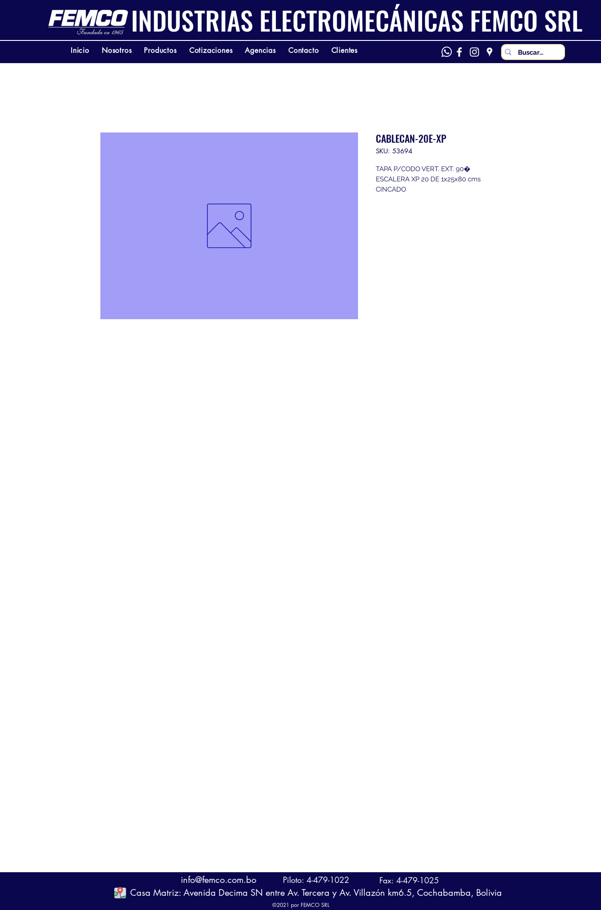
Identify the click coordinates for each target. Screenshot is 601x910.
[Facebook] (459, 52)
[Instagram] (474, 52)
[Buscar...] (532, 52)
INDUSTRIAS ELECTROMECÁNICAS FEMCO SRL (356, 20)
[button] (120, 892)
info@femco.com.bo (218, 880)
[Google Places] (489, 52)
